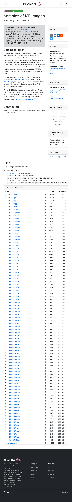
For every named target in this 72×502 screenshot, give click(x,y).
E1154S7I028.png (14, 296)
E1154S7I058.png (14, 386)
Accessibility (64, 492)
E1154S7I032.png (14, 308)
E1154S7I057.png (13, 383)
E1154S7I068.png (14, 416)
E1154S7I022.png (13, 278)
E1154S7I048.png (14, 356)
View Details (58, 124)
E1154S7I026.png (13, 290)
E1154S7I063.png (14, 401)
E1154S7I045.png (14, 347)
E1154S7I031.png (13, 305)
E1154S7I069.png (14, 419)
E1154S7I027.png (13, 293)
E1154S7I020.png (14, 272)
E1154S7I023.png (14, 281)
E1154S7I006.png (14, 231)
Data (49, 467)
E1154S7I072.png (13, 428)
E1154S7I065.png (14, 407)
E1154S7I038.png (14, 326)
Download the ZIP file (15, 173)
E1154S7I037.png (13, 323)
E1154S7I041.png (13, 335)
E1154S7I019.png (13, 269)
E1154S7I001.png (13, 216)
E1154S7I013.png (13, 251)
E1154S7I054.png (14, 374)
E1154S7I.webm (13, 210)
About (32, 474)
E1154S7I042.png (14, 338)
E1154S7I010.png (13, 243)
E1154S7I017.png (13, 263)
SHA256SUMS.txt (14, 440)
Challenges (51, 474)
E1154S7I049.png (14, 359)
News (32, 477)
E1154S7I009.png (14, 240)
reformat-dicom (22, 92)
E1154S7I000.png (14, 213)
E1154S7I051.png (13, 365)
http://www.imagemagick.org (24, 99)
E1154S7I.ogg (12, 204)
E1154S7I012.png (13, 249)
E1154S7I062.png (14, 398)
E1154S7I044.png (14, 344)
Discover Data (34, 467)
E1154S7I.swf (12, 207)
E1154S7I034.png (14, 314)
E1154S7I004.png (14, 225)
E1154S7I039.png (14, 329)
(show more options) (21, 29)
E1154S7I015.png (13, 257)
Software (51, 470)
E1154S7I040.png (14, 332)
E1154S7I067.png (13, 413)
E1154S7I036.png (14, 320)
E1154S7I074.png (13, 434)
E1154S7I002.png (14, 219)
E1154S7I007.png (13, 234)
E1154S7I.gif (8, 82)
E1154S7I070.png (14, 422)
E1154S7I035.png (14, 317)
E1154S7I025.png (14, 287)
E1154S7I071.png (13, 425)
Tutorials (51, 477)
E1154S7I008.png (14, 237)
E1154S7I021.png (13, 275)
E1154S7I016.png (13, 260)
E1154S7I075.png (14, 437)
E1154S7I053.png (14, 371)
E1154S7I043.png (14, 341)
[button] (51, 35)
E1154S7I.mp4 (12, 201)
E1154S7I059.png (14, 389)
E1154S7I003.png (14, 222)
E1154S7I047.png (13, 353)
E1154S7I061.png (13, 395)
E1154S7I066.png (14, 410)
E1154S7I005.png (14, 228)
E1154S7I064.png (14, 404)
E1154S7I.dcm (20, 79)
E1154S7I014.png (13, 254)
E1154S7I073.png (14, 431)
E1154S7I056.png (14, 380)
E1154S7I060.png (14, 392)
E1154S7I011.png (13, 246)
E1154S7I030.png (14, 302)
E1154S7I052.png (14, 368)
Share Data (34, 470)
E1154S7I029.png (14, 299)
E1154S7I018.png (13, 266)
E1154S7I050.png (14, 362)
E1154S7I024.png (13, 284)
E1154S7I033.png (14, 311)
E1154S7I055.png (14, 377)
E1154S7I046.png (14, 350)
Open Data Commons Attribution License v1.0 (57, 71)
